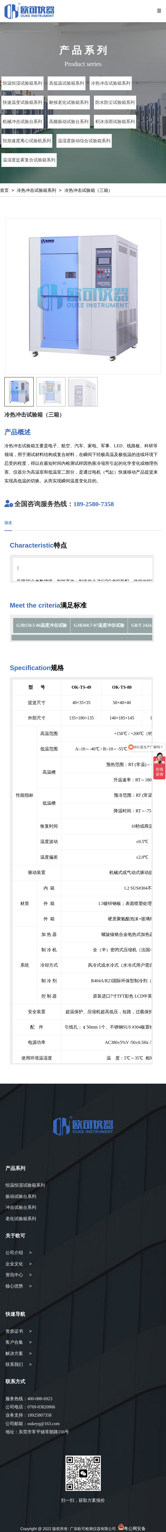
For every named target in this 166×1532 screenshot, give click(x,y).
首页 (4, 190)
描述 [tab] (8, 522)
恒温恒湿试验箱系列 (25, 1185)
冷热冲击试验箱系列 (36, 190)
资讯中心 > (18, 1274)
